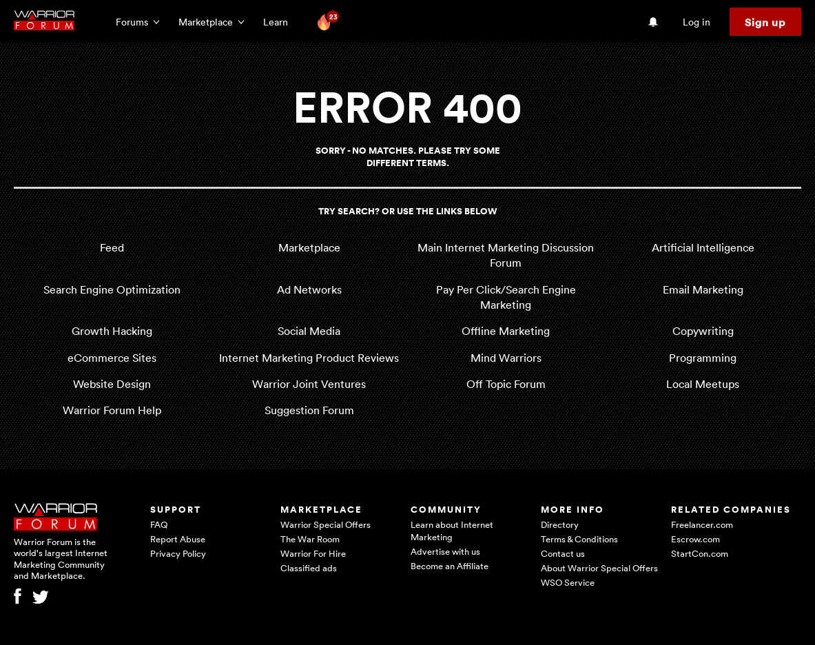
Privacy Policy (178, 553)
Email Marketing (703, 289)
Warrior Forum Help (112, 410)
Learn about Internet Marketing (452, 530)
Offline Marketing (506, 331)
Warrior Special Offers (325, 524)
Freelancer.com (702, 524)
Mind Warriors (506, 358)
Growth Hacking (112, 331)
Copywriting (703, 331)
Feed (112, 247)
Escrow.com (695, 539)
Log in (696, 21)
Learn (279, 21)
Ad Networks (309, 289)
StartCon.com (699, 553)
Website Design (112, 384)
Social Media (309, 331)
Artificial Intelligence (703, 247)
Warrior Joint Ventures (309, 384)
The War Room (310, 539)
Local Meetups (702, 384)
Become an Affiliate (449, 566)
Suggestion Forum (309, 410)
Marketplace (309, 247)
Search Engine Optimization (111, 289)
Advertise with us (445, 551)
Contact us (563, 553)
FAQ (158, 524)
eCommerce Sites (112, 358)
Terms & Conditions (579, 539)
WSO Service (568, 582)
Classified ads (308, 568)
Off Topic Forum (506, 384)
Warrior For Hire (313, 553)
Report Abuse (177, 539)
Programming (702, 358)
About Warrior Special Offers (599, 568)
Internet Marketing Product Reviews (309, 358)
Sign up (765, 22)
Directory (560, 524)
